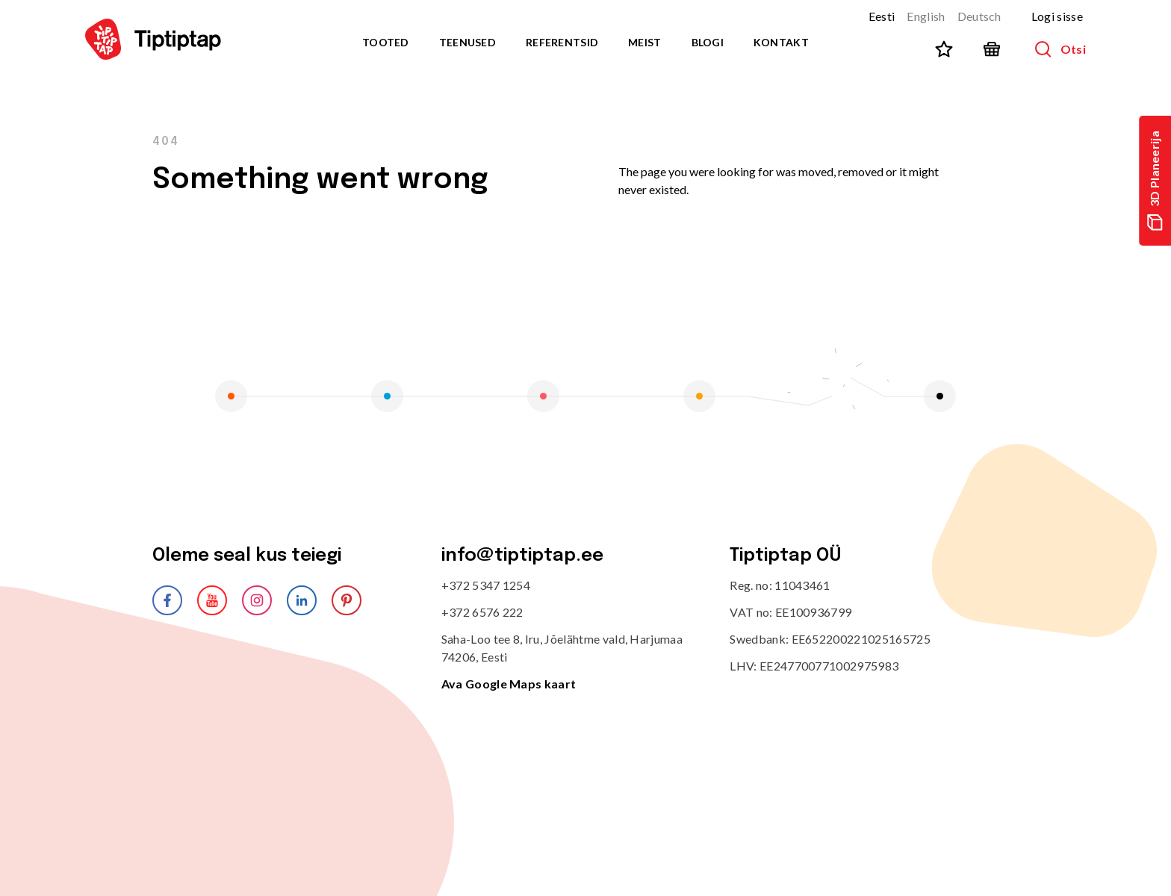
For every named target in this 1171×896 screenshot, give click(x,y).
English (926, 16)
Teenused (467, 42)
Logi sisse (1057, 16)
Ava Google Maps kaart (509, 683)
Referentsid (562, 42)
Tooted (385, 42)
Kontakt (781, 42)
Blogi (708, 42)
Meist (644, 42)
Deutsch (979, 16)
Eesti (882, 16)
